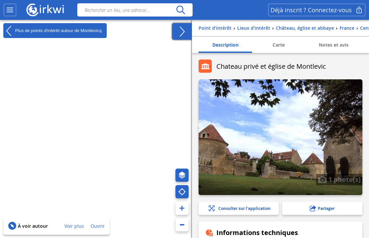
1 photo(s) (339, 179)
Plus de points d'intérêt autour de (52, 30)
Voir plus (74, 226)
